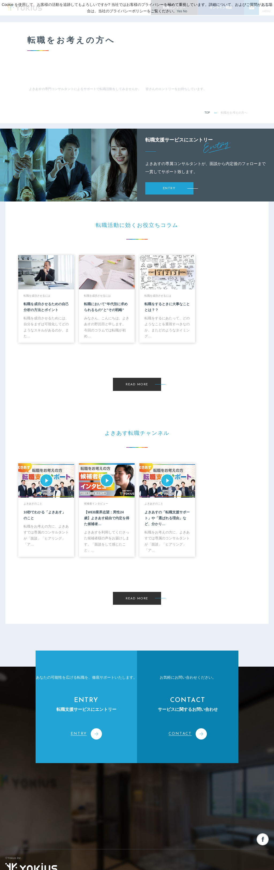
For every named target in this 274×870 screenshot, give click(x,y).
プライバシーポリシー (254, 859)
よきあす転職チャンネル (197, 801)
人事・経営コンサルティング (149, 808)
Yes (179, 11)
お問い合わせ (237, 778)
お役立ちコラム (190, 789)
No (185, 11)
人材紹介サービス (142, 788)
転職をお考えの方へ (194, 813)
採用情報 (185, 825)
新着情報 (185, 778)
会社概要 (87, 798)
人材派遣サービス (142, 798)
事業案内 (137, 778)
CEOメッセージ (92, 808)
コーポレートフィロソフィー (101, 788)
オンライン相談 (239, 801)
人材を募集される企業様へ (248, 789)
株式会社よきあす (31, 783)
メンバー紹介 (90, 818)
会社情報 (89, 778)
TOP (207, 112)
